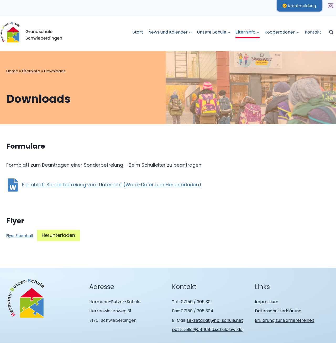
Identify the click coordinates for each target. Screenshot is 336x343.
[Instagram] (330, 5)
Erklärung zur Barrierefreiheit (284, 320)
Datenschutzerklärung (278, 311)
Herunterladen (58, 235)
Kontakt (313, 32)
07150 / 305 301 (196, 302)
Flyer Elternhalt (19, 235)
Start (138, 32)
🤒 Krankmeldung (299, 5)
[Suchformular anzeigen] (331, 32)
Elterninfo (31, 71)
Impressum (266, 302)
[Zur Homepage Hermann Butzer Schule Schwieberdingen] (26, 298)
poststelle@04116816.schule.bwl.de (207, 329)
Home (12, 71)
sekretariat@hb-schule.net (215, 320)
